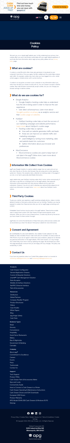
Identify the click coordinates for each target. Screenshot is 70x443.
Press (12, 363)
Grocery (13, 327)
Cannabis (13, 345)
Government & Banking (18, 343)
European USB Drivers (17, 395)
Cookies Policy (24, 417)
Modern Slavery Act (35, 417)
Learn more (20, 126)
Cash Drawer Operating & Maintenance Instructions (27, 390)
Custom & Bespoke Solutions (20, 275)
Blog (11, 313)
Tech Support (14, 374)
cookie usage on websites (30, 115)
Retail (12, 325)
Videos (12, 305)
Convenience (14, 330)
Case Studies (14, 308)
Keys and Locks (15, 382)
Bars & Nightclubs (16, 340)
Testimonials (14, 365)
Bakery (12, 338)
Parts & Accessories (17, 288)
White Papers (14, 310)
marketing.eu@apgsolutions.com (42, 258)
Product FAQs (15, 377)
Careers (12, 357)
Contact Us (14, 368)
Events (12, 360)
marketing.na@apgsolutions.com (19, 258)
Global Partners (15, 297)
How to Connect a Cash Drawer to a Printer (25, 387)
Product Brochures (16, 302)
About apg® (14, 352)
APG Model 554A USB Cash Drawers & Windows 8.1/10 (29, 400)
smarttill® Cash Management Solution (23, 278)
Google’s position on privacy (27, 112)
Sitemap (12, 403)
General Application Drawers (20, 272)
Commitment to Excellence (19, 355)
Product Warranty (16, 398)
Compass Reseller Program (19, 300)
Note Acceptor (15, 280)
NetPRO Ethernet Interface (19, 285)
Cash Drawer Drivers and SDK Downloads (24, 393)
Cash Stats (13, 318)
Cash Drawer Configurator (19, 270)
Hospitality (13, 332)
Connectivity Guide (16, 385)
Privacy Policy (15, 417)
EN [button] (38, 17)
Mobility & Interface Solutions (20, 283)
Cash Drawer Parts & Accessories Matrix (23, 380)
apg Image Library (16, 316)
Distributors (14, 295)
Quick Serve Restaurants (18, 335)
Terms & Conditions (48, 417)
